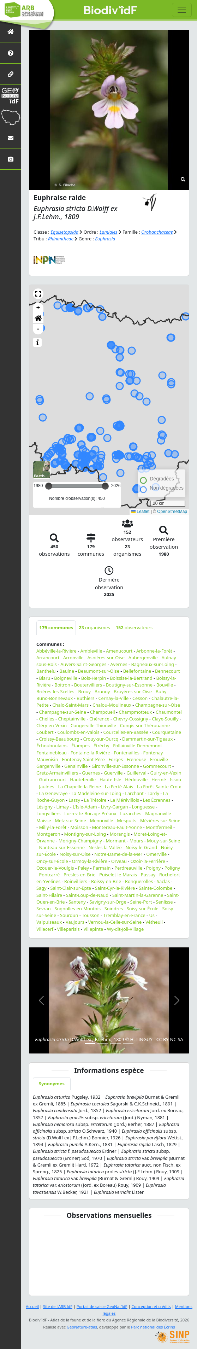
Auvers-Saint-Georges (83, 664)
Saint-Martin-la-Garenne (137, 895)
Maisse (43, 820)
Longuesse (143, 807)
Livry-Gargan (114, 807)
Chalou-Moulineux (111, 705)
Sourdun (69, 915)
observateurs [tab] (134, 627)
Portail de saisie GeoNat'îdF (102, 1306)
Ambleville (91, 651)
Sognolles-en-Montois (77, 908)
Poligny (172, 868)
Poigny (153, 868)
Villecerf (44, 929)
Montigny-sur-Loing (85, 834)
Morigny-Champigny (80, 840)
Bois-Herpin (93, 678)
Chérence (99, 719)
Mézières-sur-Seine (160, 820)
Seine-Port (141, 902)
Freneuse (136, 759)
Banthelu (45, 671)
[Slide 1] (90, 1044)
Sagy (41, 888)
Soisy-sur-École (143, 908)
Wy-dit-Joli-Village (125, 929)
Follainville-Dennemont (137, 745)
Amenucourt (119, 651)
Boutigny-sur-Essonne (129, 685)
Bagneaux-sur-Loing (152, 664)
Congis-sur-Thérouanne (145, 725)
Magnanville (158, 813)
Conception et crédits (151, 1306)
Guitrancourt (52, 779)
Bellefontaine (137, 671)
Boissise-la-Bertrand (131, 678)
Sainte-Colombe (155, 888)
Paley (83, 868)
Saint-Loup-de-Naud (87, 895)
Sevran (43, 908)
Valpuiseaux (49, 922)
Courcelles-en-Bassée (126, 732)
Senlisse (164, 902)
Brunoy (102, 691)
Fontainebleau (51, 752)
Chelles (46, 719)
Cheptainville (71, 719)
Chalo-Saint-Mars (71, 705)
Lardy (153, 793)
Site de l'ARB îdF (57, 1306)
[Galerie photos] (10, 158)
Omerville (156, 854)
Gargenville (48, 766)
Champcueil (102, 712)
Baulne (66, 671)
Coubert (45, 732)
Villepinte (93, 929)
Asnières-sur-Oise (106, 657)
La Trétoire (95, 800)
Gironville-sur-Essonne (115, 766)
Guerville (113, 773)
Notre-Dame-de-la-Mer (118, 854)
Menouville (101, 820)
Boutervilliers (88, 685)
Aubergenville (143, 657)
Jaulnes (46, 786)
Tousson (91, 915)
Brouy (84, 691)
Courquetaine (166, 732)
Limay (62, 807)
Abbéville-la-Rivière (56, 651)
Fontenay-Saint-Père (83, 759)
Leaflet (140, 511)
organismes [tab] (94, 627)
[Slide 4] (128, 1044)
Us (152, 915)
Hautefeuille (83, 779)
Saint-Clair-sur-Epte (70, 888)
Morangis (120, 834)
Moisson (79, 827)
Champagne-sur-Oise (157, 705)
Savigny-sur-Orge (107, 902)
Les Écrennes (157, 800)
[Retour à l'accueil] (10, 31)
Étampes (80, 745)
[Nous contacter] (10, 137)
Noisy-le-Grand (141, 847)
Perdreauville (128, 868)
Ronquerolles (139, 881)
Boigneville (65, 678)
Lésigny (44, 807)
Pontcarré (49, 874)
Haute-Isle (110, 779)
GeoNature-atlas (82, 1327)
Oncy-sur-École (52, 861)
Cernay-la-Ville (113, 698)
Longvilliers (48, 813)
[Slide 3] (115, 1044)
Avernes (118, 664)
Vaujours (75, 922)
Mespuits (126, 820)
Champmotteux (135, 712)
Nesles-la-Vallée (105, 847)
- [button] (38, 329)
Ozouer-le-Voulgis (55, 868)
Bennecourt (167, 671)
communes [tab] (56, 627)
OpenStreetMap (172, 511)
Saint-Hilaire (49, 895)
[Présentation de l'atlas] (10, 52)
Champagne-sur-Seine (62, 712)
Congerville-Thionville (93, 725)
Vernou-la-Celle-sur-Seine (115, 922)
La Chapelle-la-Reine (79, 786)
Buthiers (86, 698)
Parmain (102, 868)
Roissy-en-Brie (106, 881)
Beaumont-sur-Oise (98, 671)
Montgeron (48, 834)
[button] (38, 293)
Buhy (161, 691)
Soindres (114, 908)
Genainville (76, 766)
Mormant (116, 840)
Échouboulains (51, 745)
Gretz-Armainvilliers (57, 773)
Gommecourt (157, 766)
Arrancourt (47, 657)
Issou (175, 779)
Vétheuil (154, 922)
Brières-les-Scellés (55, 691)
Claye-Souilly (165, 719)
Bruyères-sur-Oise (133, 691)
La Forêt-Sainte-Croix (159, 786)
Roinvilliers (75, 881)
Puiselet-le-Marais (118, 874)
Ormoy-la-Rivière (89, 861)
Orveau (119, 861)
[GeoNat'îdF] (10, 95)
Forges (115, 759)
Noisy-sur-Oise (75, 854)
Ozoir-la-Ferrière (148, 861)
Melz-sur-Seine (70, 820)
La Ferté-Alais (119, 786)
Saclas (163, 881)
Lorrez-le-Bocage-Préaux (90, 813)
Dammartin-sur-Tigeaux (147, 739)
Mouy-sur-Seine (163, 840)
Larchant (134, 793)
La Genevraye (53, 793)
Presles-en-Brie (79, 874)
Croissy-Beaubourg (59, 739)
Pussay (148, 874)
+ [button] (38, 308)
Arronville (73, 657)
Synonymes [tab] (52, 1083)
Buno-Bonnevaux (54, 698)
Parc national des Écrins (153, 1327)
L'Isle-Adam (85, 807)
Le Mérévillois (124, 800)
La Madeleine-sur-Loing (96, 793)
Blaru (44, 678)
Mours (136, 840)
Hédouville (136, 779)
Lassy (74, 800)
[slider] (105, 486)
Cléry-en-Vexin (51, 725)
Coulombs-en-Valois (79, 732)
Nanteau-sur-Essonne (61, 847)
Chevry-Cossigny (130, 719)
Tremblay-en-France (124, 915)
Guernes (91, 773)
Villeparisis (68, 929)
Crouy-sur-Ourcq (100, 739)
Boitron (62, 685)
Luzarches (130, 813)
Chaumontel (169, 712)
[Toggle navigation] (182, 10)
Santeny (76, 902)
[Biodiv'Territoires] (10, 116)
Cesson (140, 698)
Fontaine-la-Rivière (90, 752)
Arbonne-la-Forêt (154, 651)
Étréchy (101, 745)
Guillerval (136, 773)
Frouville (159, 759)
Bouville (164, 685)
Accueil (32, 1306)
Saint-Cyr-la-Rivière (115, 888)
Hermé (158, 779)
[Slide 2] (102, 1044)
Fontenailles (126, 752)
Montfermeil (159, 827)
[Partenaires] (10, 74)
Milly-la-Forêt (52, 827)
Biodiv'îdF (110, 11)
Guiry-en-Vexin (165, 773)
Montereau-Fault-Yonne (117, 827)
